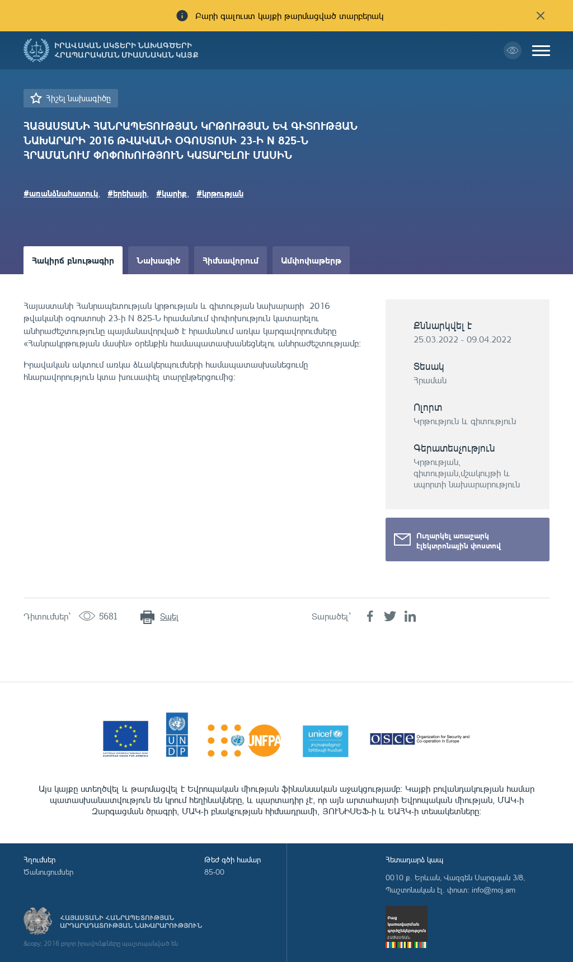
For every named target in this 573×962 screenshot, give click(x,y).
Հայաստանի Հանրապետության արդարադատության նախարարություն (131, 922)
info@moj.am (493, 889)
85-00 (214, 871)
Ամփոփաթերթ (311, 260)
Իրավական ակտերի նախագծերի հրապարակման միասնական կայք (126, 50)
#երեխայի (127, 193)
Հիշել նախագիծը (78, 98)
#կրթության (219, 193)
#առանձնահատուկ (61, 193)
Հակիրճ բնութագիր (73, 260)
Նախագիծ (158, 260)
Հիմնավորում (231, 260)
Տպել (169, 616)
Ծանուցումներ (48, 871)
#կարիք (171, 193)
